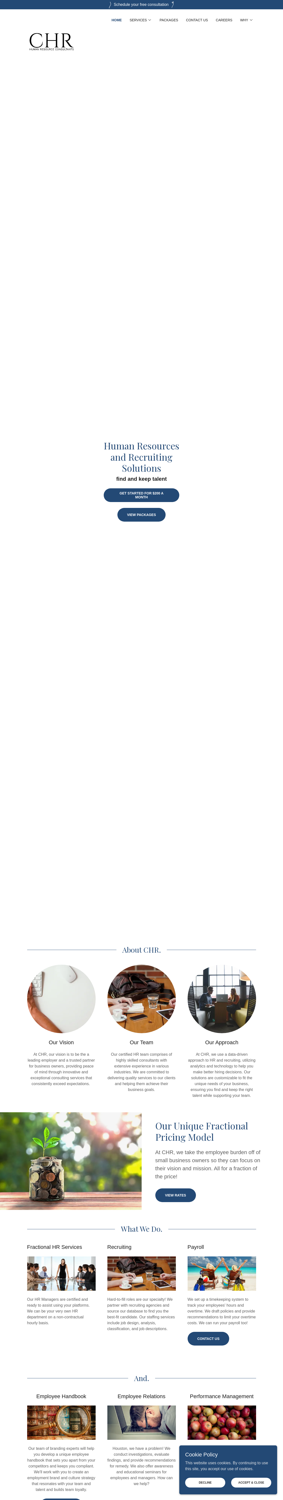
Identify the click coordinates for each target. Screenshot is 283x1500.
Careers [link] (224, 20)
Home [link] (117, 20)
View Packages (141, 515)
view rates (175, 1195)
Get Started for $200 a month (142, 495)
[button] (141, 20)
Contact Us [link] (197, 20)
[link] (51, 19)
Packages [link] (168, 20)
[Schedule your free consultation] (141, 4)
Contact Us (208, 1339)
